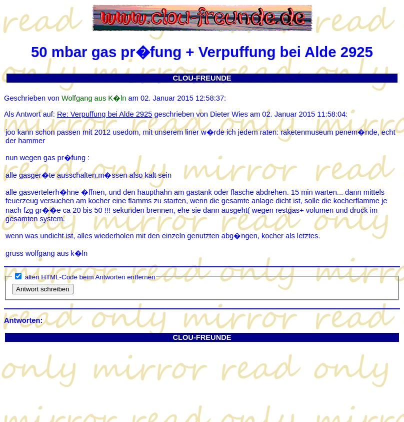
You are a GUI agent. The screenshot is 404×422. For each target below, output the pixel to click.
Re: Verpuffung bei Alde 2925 (104, 114)
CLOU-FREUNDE (201, 78)
